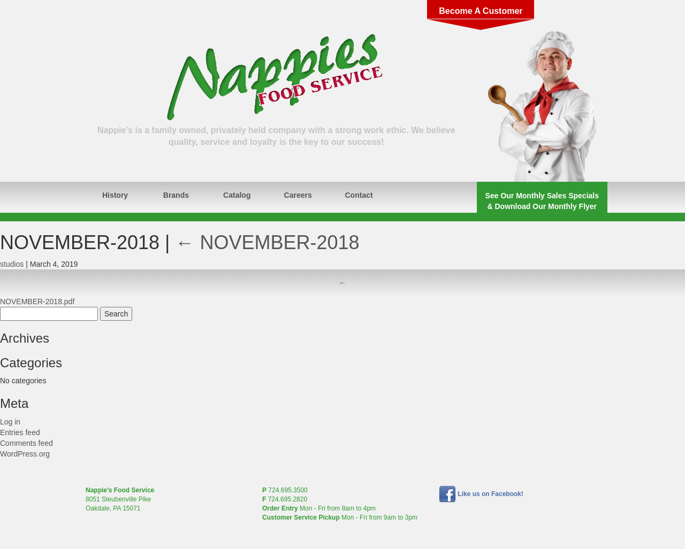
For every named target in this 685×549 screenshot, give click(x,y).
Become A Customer (480, 11)
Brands (176, 195)
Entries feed (20, 432)
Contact (359, 195)
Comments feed (26, 443)
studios (12, 264)
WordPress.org (25, 454)
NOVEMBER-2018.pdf (37, 301)
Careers (298, 195)
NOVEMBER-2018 (267, 242)
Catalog (236, 195)
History (115, 195)
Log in (10, 421)
